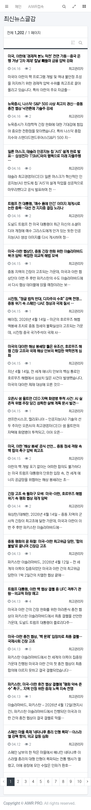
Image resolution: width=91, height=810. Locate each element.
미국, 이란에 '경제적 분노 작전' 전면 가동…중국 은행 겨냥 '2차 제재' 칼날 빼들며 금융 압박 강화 (44, 58)
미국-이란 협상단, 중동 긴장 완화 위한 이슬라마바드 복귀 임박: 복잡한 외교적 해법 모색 (45, 253)
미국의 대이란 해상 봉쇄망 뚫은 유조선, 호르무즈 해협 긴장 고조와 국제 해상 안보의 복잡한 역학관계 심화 (45, 351)
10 (79, 781)
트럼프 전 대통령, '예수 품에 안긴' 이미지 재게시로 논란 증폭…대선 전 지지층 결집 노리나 (44, 206)
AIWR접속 (36, 7)
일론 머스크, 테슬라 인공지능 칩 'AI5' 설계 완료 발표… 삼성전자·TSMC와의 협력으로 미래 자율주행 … (44, 156)
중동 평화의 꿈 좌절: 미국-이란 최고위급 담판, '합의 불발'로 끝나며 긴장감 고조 (45, 544)
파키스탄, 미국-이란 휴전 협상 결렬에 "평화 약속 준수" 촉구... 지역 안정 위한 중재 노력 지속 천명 (45, 686)
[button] (7, 6)
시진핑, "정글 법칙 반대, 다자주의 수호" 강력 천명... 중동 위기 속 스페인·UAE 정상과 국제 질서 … (45, 301)
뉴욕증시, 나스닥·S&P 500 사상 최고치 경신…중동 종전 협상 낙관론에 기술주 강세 (45, 106)
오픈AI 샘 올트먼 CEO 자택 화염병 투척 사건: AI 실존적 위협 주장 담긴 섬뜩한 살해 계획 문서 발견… (45, 401)
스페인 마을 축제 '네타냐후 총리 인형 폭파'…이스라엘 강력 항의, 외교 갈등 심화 (45, 734)
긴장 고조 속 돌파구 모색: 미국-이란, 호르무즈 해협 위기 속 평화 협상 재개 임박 (45, 496)
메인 (18, 7)
